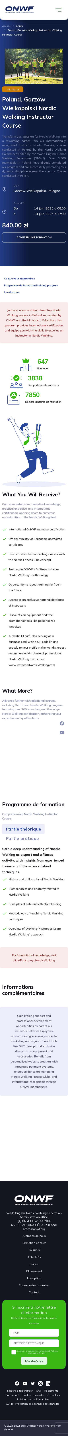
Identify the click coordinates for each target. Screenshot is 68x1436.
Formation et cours (34, 1243)
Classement (34, 1271)
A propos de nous (34, 1236)
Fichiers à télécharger (20, 1390)
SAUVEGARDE (34, 1360)
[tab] (23, 829)
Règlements (51, 1390)
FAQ (38, 1390)
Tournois (34, 1250)
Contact (34, 1292)
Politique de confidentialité (33, 1399)
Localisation (12, 292)
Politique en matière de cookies (41, 1395)
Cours (19, 26)
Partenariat (12, 1395)
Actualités (34, 1257)
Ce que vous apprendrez (19, 278)
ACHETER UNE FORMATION (34, 237)
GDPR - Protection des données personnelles (32, 1403)
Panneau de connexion (34, 1285)
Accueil (6, 26)
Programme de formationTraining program (31, 285)
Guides (34, 1264)
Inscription (34, 1278)
